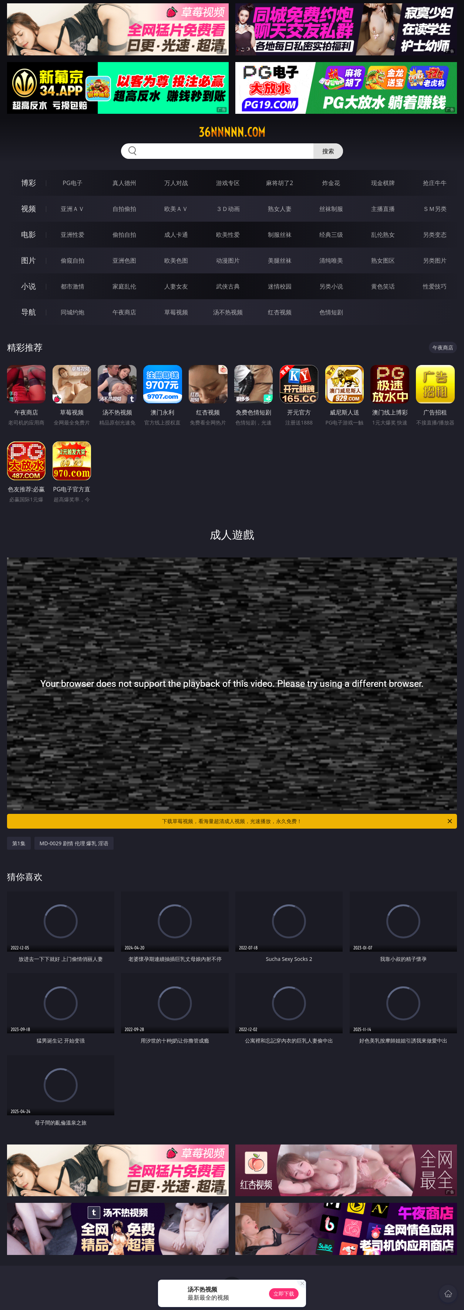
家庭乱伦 (124, 286)
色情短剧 (331, 312)
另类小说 (331, 286)
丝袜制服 (331, 209)
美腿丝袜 (280, 260)
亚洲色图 (124, 260)
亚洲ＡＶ (72, 209)
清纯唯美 (331, 260)
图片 (28, 260)
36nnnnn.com (232, 132)
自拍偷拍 (124, 209)
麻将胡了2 (279, 183)
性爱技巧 (435, 286)
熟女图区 (383, 260)
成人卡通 (176, 235)
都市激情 (72, 286)
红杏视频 (280, 312)
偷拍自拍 (124, 235)
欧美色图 (176, 260)
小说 (28, 286)
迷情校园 (280, 286)
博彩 (28, 183)
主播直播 (383, 209)
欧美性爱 (228, 235)
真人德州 (124, 183)
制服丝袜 (280, 235)
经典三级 (331, 235)
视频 (28, 209)
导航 (28, 312)
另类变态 (435, 235)
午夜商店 (124, 312)
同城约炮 (72, 312)
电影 (28, 234)
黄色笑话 (383, 286)
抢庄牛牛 (435, 183)
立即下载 (283, 1293)
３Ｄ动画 (228, 209)
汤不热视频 (228, 312)
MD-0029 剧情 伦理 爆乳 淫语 (74, 843)
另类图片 (435, 260)
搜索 (328, 151)
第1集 (19, 843)
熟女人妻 (280, 209)
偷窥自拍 (72, 260)
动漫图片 (228, 260)
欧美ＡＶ (176, 209)
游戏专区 (228, 183)
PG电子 (72, 183)
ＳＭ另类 (435, 209)
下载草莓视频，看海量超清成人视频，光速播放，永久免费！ (307, 821)
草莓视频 (176, 312)
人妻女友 (176, 286)
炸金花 (331, 183)
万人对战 (176, 183)
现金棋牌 (383, 183)
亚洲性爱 (72, 235)
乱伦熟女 (383, 235)
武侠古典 (228, 286)
